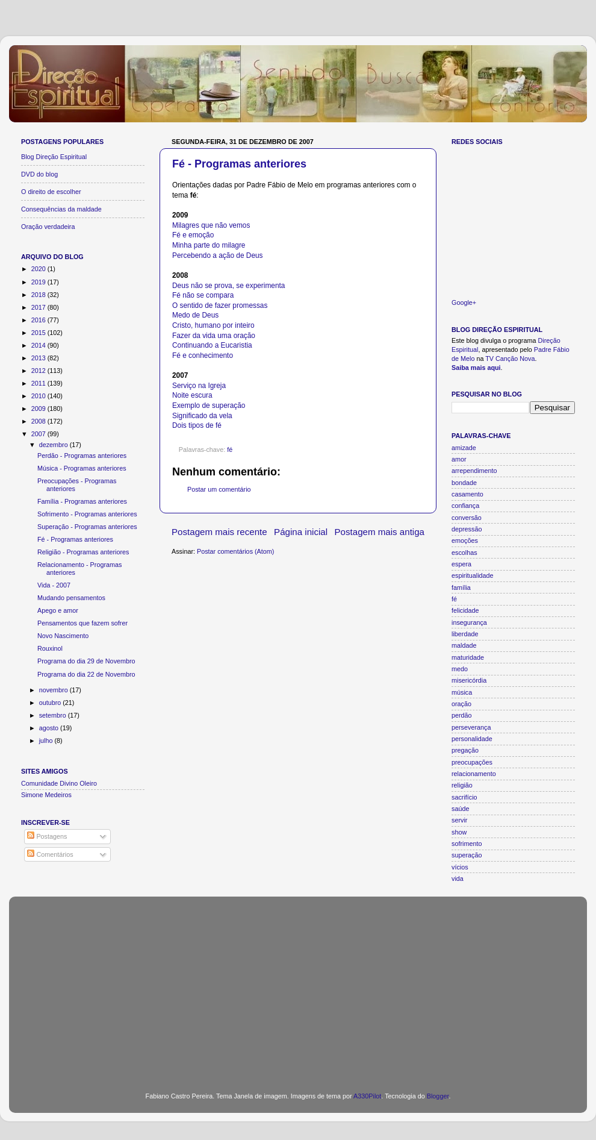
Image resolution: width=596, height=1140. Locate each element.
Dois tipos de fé (197, 425)
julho (47, 740)
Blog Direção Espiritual (54, 156)
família (461, 587)
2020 (39, 268)
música (462, 692)
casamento (467, 494)
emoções (465, 540)
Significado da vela (202, 416)
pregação (465, 750)
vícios (460, 867)
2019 (39, 282)
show (459, 832)
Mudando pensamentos (71, 597)
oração (461, 703)
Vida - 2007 (53, 585)
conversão (467, 517)
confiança (465, 505)
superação (467, 855)
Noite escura (192, 395)
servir (459, 820)
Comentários (50, 854)
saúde (460, 808)
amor (459, 459)
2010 (39, 395)
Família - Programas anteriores (82, 501)
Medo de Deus (195, 315)
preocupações (472, 762)
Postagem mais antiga (380, 532)
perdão (462, 715)
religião (462, 785)
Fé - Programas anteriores (239, 164)
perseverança (471, 727)
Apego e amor (57, 610)
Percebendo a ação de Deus (217, 255)
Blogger (438, 1096)
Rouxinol (50, 648)
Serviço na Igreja (199, 385)
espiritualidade (473, 575)
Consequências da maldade (61, 209)
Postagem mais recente (219, 532)
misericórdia (469, 680)
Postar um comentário (219, 489)
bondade (464, 482)
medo (460, 668)
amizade (464, 447)
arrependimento (474, 470)
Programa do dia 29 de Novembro (86, 661)
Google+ (464, 302)
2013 (39, 358)
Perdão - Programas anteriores (81, 455)
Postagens (47, 836)
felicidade (465, 610)
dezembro (54, 444)
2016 (39, 320)
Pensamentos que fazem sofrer (82, 623)
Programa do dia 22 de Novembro (86, 674)
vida (458, 878)
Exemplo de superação (208, 405)
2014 (39, 345)
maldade (464, 645)
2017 (39, 307)
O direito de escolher (51, 191)
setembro (53, 715)
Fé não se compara (203, 295)
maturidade (468, 657)
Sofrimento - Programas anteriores (87, 514)
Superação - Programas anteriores (87, 526)
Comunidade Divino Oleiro (59, 783)
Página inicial (300, 532)
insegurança (469, 622)
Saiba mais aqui (476, 367)
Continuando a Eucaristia (212, 345)
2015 (39, 332)
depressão (467, 529)
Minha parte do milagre (208, 245)
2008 (39, 421)
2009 (39, 408)
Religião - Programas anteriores (83, 552)
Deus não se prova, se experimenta (228, 285)
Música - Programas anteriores (81, 468)
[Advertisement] (298, 987)
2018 (39, 294)
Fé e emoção (193, 235)
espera (461, 564)
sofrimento (467, 843)
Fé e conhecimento (202, 355)
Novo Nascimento (62, 635)
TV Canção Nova (510, 358)
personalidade (472, 738)
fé (229, 449)
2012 (39, 370)
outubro (51, 702)
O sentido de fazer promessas (219, 305)
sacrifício (464, 797)
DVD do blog (39, 174)
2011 (39, 383)
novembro (54, 690)
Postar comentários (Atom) (235, 551)
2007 (39, 433)
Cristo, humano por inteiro (213, 325)
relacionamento (474, 773)
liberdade (465, 633)
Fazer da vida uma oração (213, 335)
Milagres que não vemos (211, 225)
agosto (49, 727)
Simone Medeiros (46, 794)
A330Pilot (367, 1096)
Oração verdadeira (48, 226)
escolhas (464, 552)
